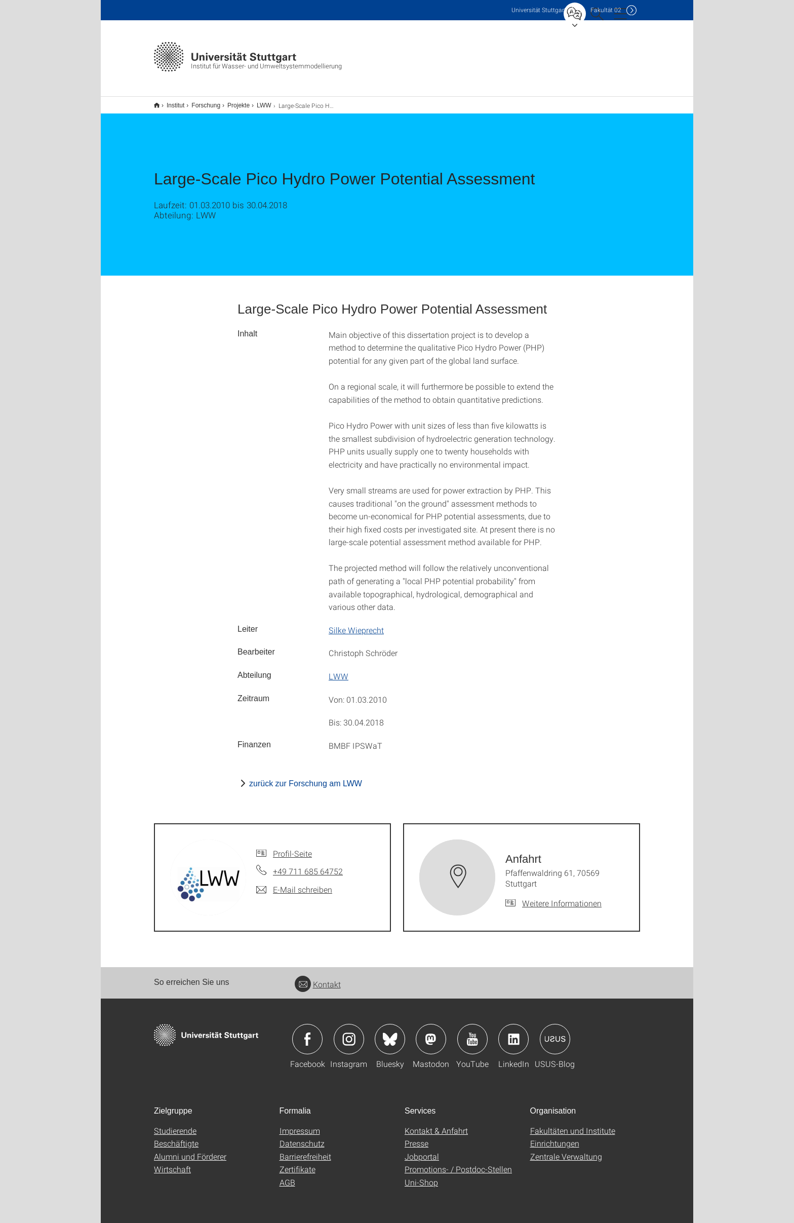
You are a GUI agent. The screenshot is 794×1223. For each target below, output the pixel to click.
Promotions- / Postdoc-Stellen (458, 1162)
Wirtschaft (172, 1162)
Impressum (300, 1124)
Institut (170, 101)
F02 (605, 10)
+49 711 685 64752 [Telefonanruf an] (308, 864)
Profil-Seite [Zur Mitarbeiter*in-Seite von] (292, 847)
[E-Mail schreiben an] (294, 883)
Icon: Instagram (349, 1032)
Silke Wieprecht (356, 623)
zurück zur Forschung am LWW (305, 777)
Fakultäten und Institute (572, 1124)
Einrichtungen (554, 1136)
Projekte (233, 101)
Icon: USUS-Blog (555, 1032)
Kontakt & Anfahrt (436, 1124)
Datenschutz (302, 1136)
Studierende (175, 1124)
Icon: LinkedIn (513, 1032)
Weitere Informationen (562, 896)
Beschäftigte (176, 1136)
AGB (287, 1175)
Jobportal (422, 1149)
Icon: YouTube (472, 1032)
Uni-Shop (421, 1175)
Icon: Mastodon (431, 1032)
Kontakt (318, 977)
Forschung (200, 101)
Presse (416, 1136)
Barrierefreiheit (305, 1149)
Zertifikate (297, 1162)
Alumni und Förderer (190, 1149)
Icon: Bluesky (390, 1032)
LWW (258, 101)
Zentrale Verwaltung (566, 1149)
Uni (538, 10)
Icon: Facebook (307, 1032)
